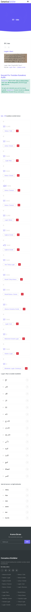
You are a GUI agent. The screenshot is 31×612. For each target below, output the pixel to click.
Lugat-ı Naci (8, 51)
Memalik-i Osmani (6, 598)
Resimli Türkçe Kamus (10, 279)
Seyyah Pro (5, 80)
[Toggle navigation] (28, 1)
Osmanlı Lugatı (5, 601)
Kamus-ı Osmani (9, 175)
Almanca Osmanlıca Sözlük (12, 309)
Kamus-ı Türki (8, 131)
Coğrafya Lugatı (21, 598)
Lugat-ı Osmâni (5, 604)
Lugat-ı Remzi (8, 220)
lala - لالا (3, 116)
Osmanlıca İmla (21, 604)
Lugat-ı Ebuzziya (21, 587)
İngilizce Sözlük (9, 235)
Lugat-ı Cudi (8, 324)
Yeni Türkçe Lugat (9, 264)
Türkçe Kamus (21, 595)
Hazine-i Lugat (8, 353)
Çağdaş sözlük (21, 67)
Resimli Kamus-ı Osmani (11, 294)
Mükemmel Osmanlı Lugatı (12, 338)
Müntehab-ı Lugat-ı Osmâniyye (13, 368)
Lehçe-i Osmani (9, 146)
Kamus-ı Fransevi (9, 190)
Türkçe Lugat (20, 601)
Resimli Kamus (20, 592)
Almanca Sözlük (6, 574)
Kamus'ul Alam (21, 577)
